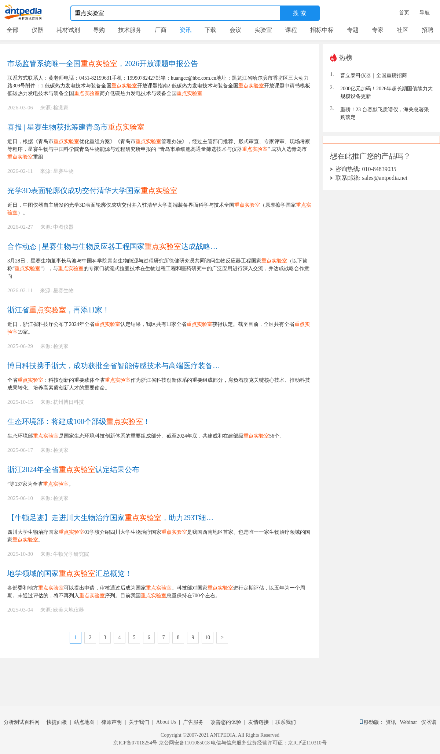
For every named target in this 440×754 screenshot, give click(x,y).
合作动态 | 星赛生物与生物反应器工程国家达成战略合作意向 (113, 246)
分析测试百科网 (22, 722)
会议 (235, 30)
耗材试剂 (68, 30)
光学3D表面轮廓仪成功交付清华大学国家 (92, 190)
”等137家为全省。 (45, 484)
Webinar (409, 722)
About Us (166, 722)
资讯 (185, 30)
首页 (404, 12)
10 (207, 637)
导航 (424, 12)
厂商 (160, 30)
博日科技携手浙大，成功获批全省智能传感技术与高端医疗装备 (113, 366)
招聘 (427, 30)
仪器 (37, 30)
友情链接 (258, 722)
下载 (210, 30)
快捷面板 (57, 722)
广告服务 (193, 722)
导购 (99, 30)
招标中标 (322, 30)
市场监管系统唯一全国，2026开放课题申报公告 (102, 63)
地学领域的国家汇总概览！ (69, 573)
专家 (378, 30)
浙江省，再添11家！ (58, 310)
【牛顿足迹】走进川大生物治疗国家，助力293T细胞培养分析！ (113, 518)
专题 (353, 30)
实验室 (263, 30)
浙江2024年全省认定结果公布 (73, 469)
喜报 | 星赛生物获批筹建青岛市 (75, 127)
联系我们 (285, 722)
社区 (402, 30)
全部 (12, 30)
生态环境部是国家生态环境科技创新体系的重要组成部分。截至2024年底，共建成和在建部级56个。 (146, 436)
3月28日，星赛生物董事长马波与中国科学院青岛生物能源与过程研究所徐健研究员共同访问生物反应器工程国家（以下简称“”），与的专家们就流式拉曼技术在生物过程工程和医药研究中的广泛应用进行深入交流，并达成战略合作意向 (158, 268)
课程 (291, 30)
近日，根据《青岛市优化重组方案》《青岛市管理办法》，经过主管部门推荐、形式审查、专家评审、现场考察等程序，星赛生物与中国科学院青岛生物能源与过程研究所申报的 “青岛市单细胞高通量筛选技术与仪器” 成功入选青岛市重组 (158, 149)
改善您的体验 (225, 722)
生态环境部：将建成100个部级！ (78, 421)
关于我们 (139, 722)
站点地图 (84, 722)
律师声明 (111, 722)
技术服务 (130, 30)
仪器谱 (428, 722)
